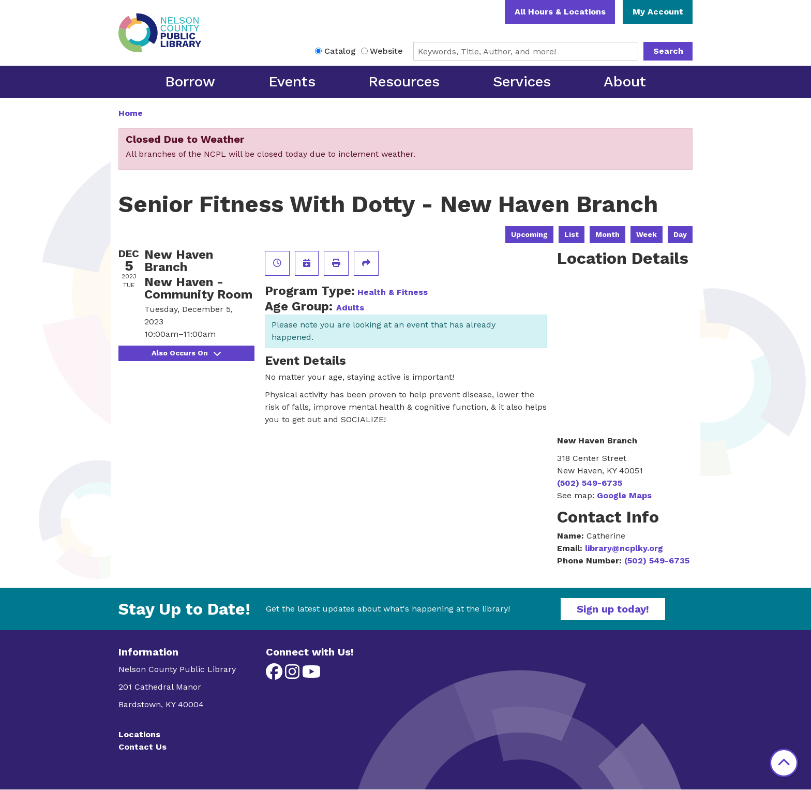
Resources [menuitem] (404, 81)
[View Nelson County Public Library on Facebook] (275, 675)
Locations (139, 734)
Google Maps (624, 495)
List (571, 234)
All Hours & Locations (560, 12)
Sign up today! (613, 609)
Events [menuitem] (292, 81)
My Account (658, 12)
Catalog (340, 51)
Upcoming (529, 234)
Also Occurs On (186, 353)
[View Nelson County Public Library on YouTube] (311, 675)
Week (646, 234)
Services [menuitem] (522, 81)
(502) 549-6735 (589, 483)
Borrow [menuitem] (190, 81)
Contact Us (142, 747)
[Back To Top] (784, 763)
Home (130, 113)
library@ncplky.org (624, 548)
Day (680, 234)
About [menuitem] (625, 81)
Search (668, 51)
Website (386, 51)
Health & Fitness (392, 292)
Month (607, 234)
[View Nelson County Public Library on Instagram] (293, 675)
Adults (350, 307)
